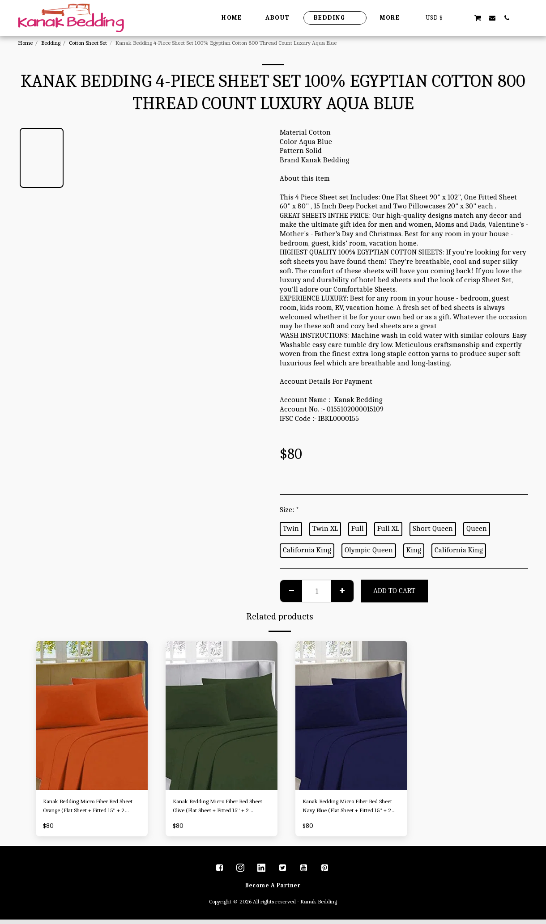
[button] (463, 17)
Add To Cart (394, 590)
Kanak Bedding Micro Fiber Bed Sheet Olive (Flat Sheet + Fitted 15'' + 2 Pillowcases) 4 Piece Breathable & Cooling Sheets (219, 808)
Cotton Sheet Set (88, 42)
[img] (92, 715)
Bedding (50, 42)
